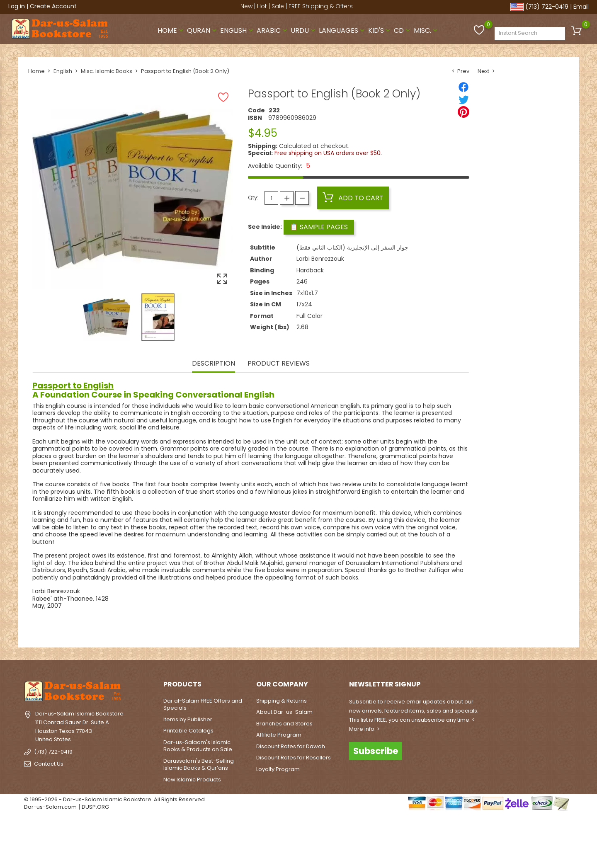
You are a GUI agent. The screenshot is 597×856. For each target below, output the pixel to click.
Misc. (426, 30)
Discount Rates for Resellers (293, 757)
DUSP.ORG (95, 807)
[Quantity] (271, 198)
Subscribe (375, 751)
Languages (342, 30)
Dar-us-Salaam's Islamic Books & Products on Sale (197, 746)
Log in (16, 6)
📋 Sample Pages (319, 227)
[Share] (463, 87)
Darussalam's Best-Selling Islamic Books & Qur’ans (198, 764)
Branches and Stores (284, 723)
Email (581, 6)
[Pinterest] (463, 112)
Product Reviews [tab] (279, 364)
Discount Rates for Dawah (290, 746)
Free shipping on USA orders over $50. (328, 153)
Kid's (380, 30)
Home (171, 30)
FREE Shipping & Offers (321, 6)
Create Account (53, 6)
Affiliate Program (278, 735)
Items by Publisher (187, 719)
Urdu (304, 30)
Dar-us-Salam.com (50, 807)
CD (403, 30)
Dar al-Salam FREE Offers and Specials (202, 704)
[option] (106, 317)
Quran (202, 30)
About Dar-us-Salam (284, 712)
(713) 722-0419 (546, 6)
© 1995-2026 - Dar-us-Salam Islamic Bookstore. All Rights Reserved (114, 799)
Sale (278, 6)
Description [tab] (213, 364)
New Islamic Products (192, 779)
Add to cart (353, 197)
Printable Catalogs (188, 731)
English (237, 30)
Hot (262, 6)
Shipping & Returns (281, 701)
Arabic (273, 30)
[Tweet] (463, 99)
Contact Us (48, 764)
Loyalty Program (278, 769)
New (246, 6)
